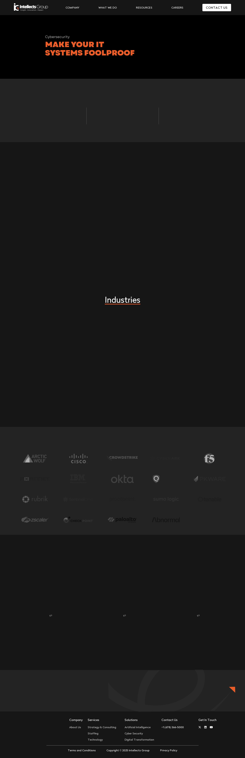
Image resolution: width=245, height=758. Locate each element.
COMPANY (72, 7)
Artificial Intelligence (138, 727)
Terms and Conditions (82, 750)
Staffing (93, 733)
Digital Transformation (139, 739)
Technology (95, 739)
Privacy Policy (168, 750)
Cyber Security (134, 733)
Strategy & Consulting (102, 727)
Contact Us (217, 7)
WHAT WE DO (107, 7)
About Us (75, 727)
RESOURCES (144, 7)
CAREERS (177, 7)
